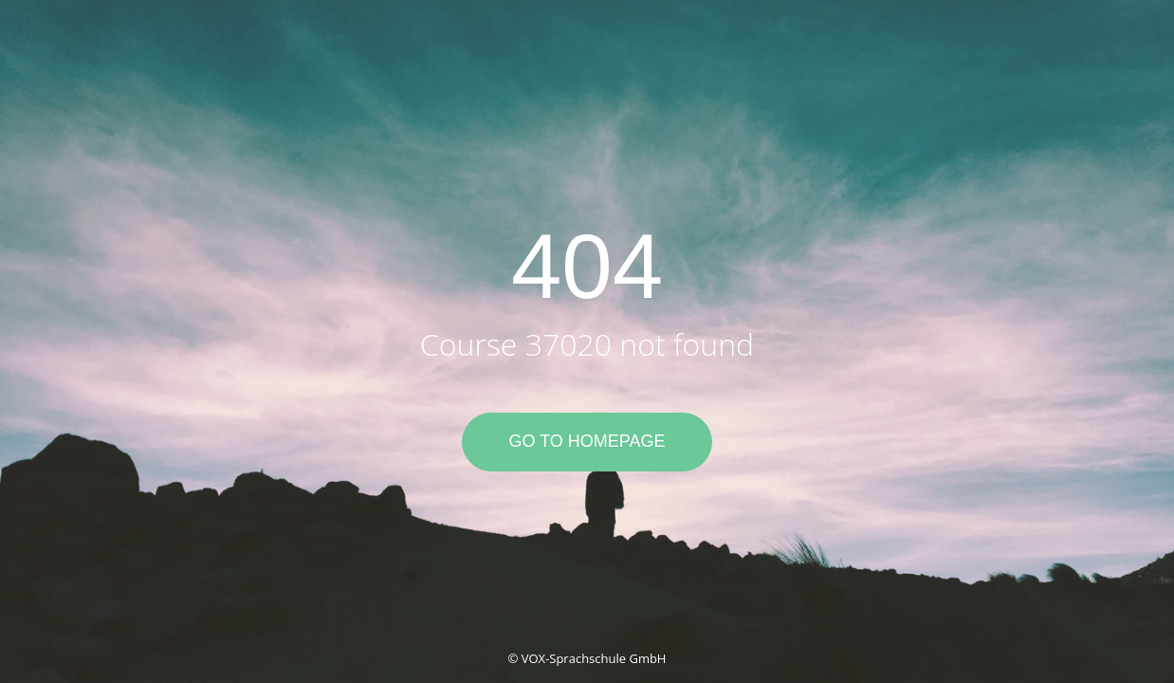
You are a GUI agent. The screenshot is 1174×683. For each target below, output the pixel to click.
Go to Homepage (586, 441)
